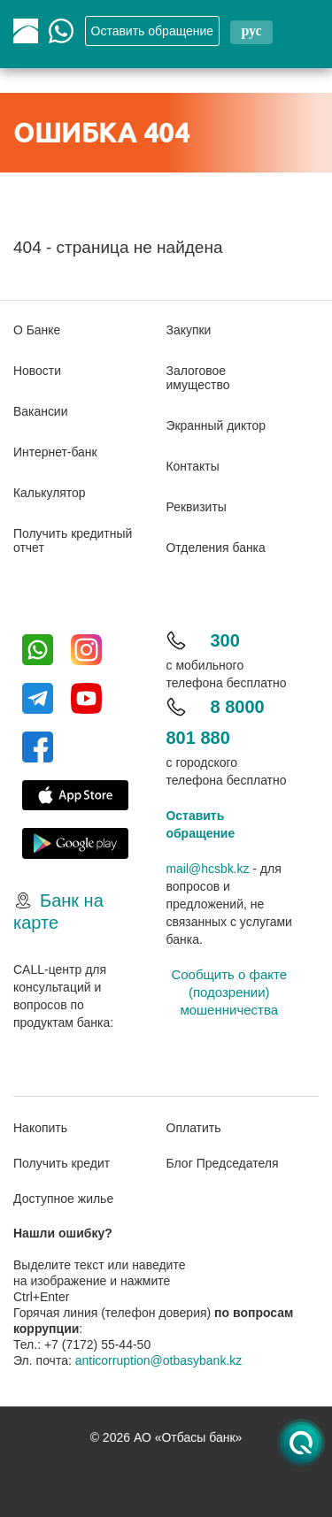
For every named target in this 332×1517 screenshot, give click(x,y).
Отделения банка (216, 547)
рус (251, 30)
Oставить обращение (152, 31)
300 (225, 640)
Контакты (193, 466)
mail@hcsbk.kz (208, 869)
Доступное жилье (63, 1198)
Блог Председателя (222, 1163)
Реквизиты (197, 507)
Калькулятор (49, 493)
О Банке (37, 330)
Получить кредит (61, 1163)
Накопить (40, 1128)
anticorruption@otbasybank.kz (159, 1360)
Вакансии (40, 411)
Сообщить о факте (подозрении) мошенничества (229, 992)
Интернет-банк (55, 452)
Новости (37, 371)
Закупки (189, 330)
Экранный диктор (216, 425)
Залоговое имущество (198, 378)
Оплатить (193, 1128)
